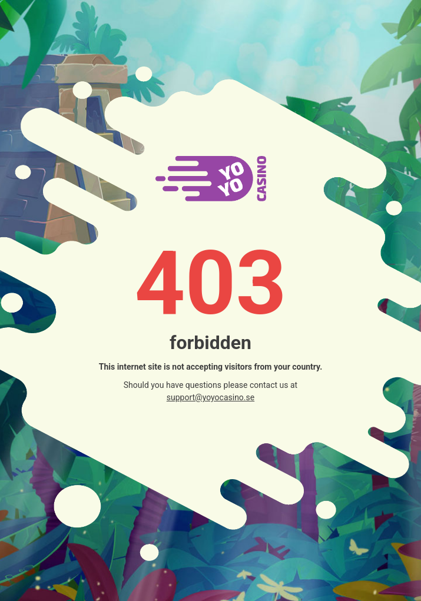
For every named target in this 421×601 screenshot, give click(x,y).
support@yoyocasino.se (210, 397)
